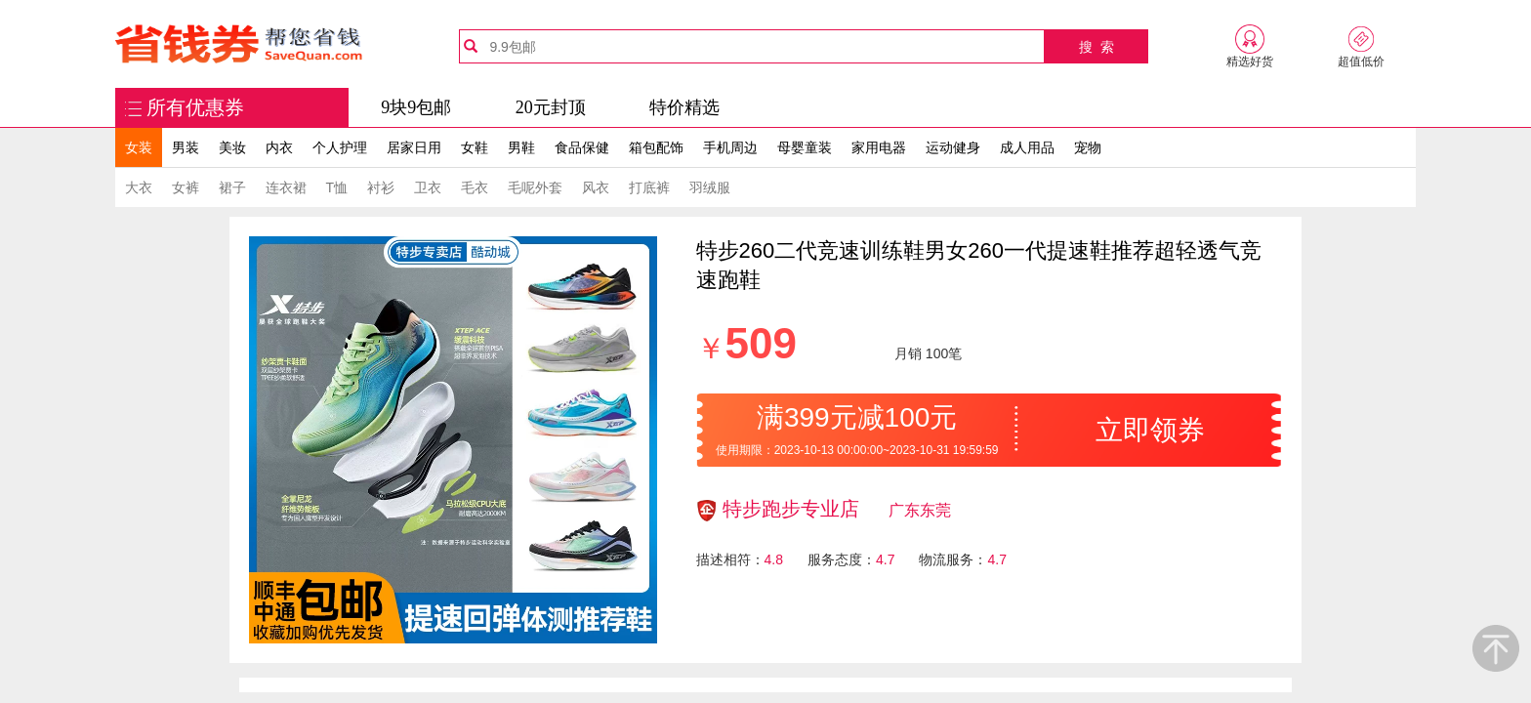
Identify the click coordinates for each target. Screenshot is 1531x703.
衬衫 (380, 187)
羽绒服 (709, 187)
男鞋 (521, 147)
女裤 (185, 187)
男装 (185, 147)
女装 (138, 147)
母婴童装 (804, 147)
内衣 (279, 147)
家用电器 (878, 147)
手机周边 (730, 147)
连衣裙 (286, 187)
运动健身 (953, 147)
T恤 (337, 187)
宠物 (1087, 147)
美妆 (232, 147)
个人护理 (339, 147)
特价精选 (684, 107)
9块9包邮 (416, 107)
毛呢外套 (535, 187)
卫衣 (427, 187)
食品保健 (582, 147)
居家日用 (414, 147)
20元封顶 (551, 107)
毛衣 (474, 187)
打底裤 (649, 187)
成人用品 (1027, 147)
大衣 (138, 187)
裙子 (232, 187)
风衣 (595, 187)
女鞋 (474, 147)
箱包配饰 (656, 147)
